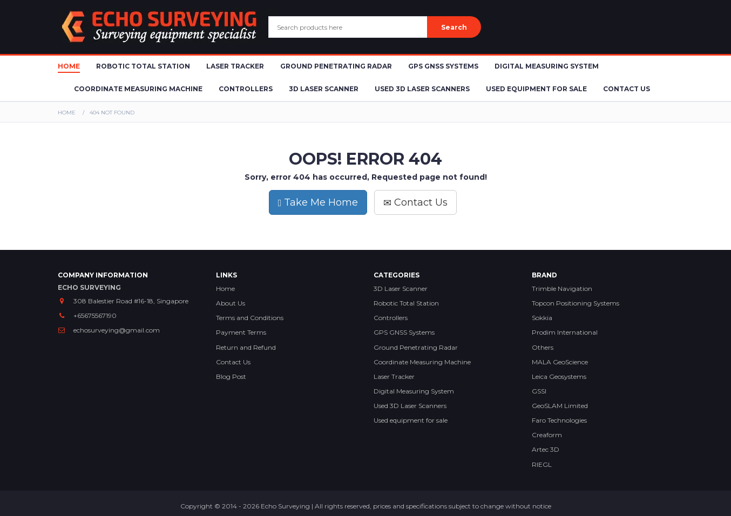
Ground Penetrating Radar (336, 66)
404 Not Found (112, 112)
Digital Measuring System (547, 66)
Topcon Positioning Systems (575, 303)
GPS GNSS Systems (443, 66)
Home (69, 66)
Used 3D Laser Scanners (422, 89)
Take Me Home (318, 202)
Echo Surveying (285, 506)
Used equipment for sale (411, 420)
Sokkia (542, 318)
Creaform (547, 435)
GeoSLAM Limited (560, 406)
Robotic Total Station (143, 66)
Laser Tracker (235, 66)
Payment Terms (241, 332)
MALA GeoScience (560, 362)
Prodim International (565, 332)
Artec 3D (545, 449)
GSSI (539, 391)
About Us (230, 303)
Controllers (246, 89)
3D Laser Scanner (323, 89)
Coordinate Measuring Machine (138, 89)
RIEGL (542, 464)
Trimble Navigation (562, 288)
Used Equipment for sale (536, 89)
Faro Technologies (559, 420)
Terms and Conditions (249, 318)
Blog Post (231, 376)
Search (454, 27)
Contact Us (626, 89)
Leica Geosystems (559, 376)
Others (542, 347)
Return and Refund (246, 347)
